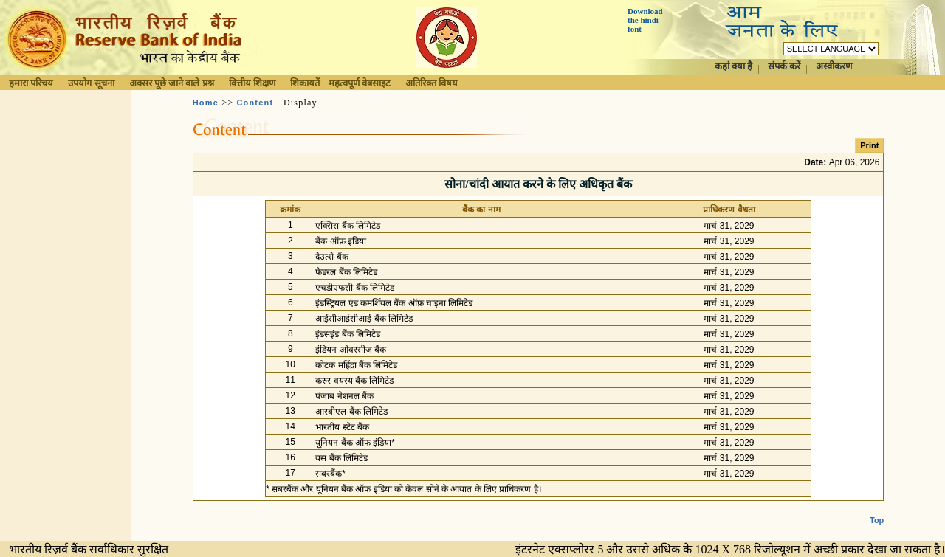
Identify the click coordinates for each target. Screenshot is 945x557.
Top (877, 508)
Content (254, 102)
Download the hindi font (645, 20)
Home (206, 102)
